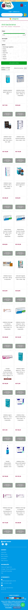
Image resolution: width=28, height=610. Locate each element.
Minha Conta (4, 554)
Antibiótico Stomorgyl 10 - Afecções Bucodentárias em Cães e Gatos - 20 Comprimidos (7, 326)
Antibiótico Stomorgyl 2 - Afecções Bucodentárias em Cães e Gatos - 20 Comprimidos (7, 511)
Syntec (4, 56)
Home (2, 26)
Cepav (4, 54)
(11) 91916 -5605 (7, 583)
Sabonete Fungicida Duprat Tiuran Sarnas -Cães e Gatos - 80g (20, 277)
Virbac (4, 49)
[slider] (3, 33)
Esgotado (7, 114)
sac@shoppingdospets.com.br (8, 581)
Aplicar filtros (14, 63)
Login (10, 11)
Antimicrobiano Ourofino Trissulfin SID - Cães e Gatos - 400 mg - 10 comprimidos (7, 233)
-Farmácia (10, 26)
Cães (6, 26)
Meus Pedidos (4, 556)
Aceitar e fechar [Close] (17, 607)
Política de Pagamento (6, 567)
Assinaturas (4, 558)
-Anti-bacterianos (16, 26)
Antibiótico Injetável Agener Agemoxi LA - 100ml (7, 92)
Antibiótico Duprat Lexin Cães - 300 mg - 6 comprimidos (7, 277)
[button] (21, 5)
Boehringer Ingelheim (8, 47)
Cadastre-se (16, 11)
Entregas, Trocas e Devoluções (8, 569)
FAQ (2, 573)
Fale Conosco (4, 560)
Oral (3, 40)
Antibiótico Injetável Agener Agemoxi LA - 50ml (20, 184)
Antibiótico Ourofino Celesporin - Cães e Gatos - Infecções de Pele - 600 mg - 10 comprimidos (20, 326)
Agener (4, 50)
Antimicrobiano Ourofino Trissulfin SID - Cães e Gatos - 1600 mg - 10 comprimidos (20, 233)
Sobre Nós (3, 552)
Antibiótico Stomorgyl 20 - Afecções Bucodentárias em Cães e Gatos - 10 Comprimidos (20, 511)
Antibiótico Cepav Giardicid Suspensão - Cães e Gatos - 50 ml (20, 138)
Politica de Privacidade (6, 571)
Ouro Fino (5, 52)
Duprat (4, 58)
